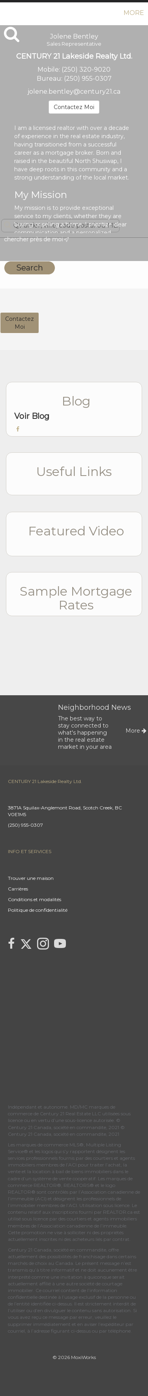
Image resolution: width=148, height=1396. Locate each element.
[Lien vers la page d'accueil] (7, 13)
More (134, 13)
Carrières (18, 889)
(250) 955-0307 (88, 78)
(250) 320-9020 (86, 69)
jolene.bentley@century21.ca (74, 91)
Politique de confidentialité (37, 910)
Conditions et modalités (34, 899)
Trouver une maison (31, 878)
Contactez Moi (74, 107)
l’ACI (71, 1165)
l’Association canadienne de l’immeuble (81, 1226)
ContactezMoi (19, 322)
